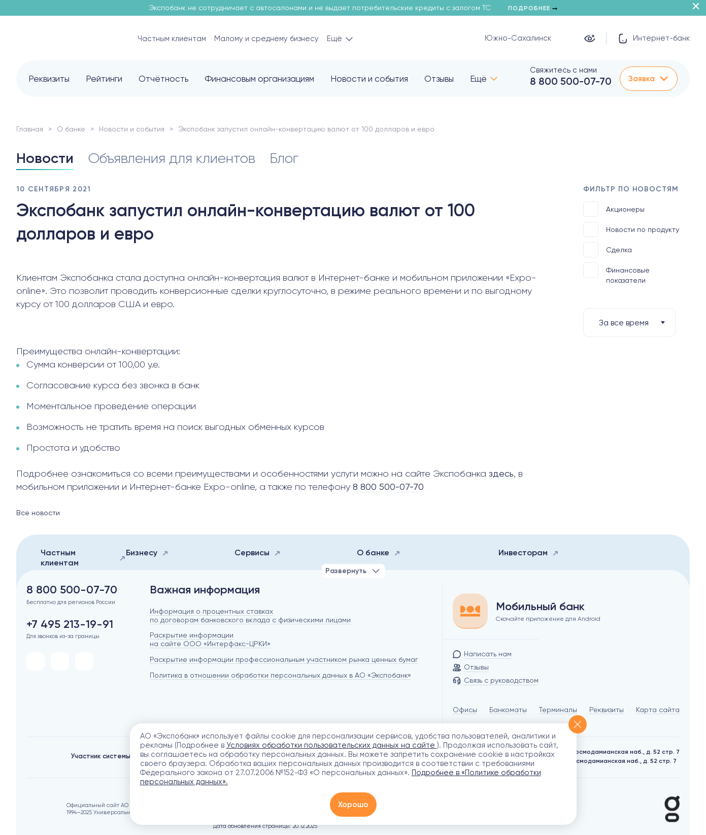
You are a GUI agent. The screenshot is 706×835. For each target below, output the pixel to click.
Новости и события (369, 79)
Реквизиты (49, 79)
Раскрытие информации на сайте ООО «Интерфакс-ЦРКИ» (210, 639)
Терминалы (558, 710)
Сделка (607, 249)
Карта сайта (658, 710)
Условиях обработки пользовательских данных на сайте (331, 745)
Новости (45, 158)
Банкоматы (508, 710)
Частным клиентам (172, 38)
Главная (29, 129)
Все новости (38, 513)
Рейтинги (104, 79)
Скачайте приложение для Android (548, 618)
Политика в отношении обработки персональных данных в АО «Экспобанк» (280, 675)
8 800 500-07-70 (571, 81)
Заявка (648, 79)
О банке (71, 129)
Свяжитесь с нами (563, 70)
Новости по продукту (631, 229)
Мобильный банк (540, 606)
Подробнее (532, 8)
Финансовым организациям (259, 79)
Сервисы (257, 552)
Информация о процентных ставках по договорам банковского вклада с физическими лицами (250, 615)
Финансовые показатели (616, 273)
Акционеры (614, 209)
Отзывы (439, 79)
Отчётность (163, 79)
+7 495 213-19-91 (69, 624)
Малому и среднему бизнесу (266, 38)
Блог (284, 158)
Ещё (478, 79)
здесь (501, 473)
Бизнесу (147, 552)
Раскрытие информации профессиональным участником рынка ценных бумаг (284, 659)
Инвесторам (528, 552)
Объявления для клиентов (171, 158)
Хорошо (353, 804)
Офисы (465, 710)
